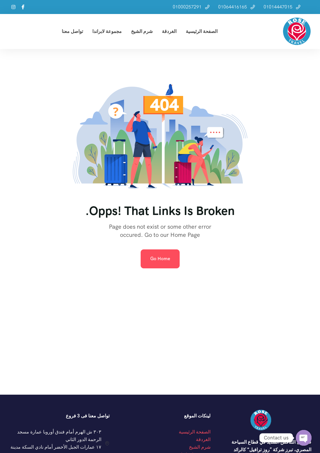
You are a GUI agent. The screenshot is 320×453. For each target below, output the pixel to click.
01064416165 (232, 7)
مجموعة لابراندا (107, 31)
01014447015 (278, 7)
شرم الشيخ (142, 31)
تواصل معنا (72, 31)
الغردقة (169, 31)
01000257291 (187, 7)
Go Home (160, 259)
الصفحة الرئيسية (202, 31)
